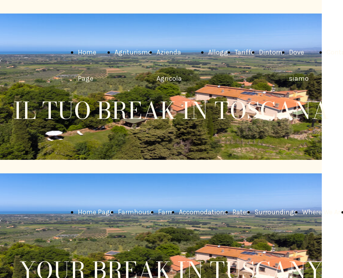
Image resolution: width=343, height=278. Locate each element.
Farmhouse (135, 212)
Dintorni (271, 52)
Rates (241, 212)
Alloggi (219, 52)
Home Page (95, 212)
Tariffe (244, 52)
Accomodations (203, 212)
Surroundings (276, 212)
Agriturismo (133, 52)
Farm (166, 212)
